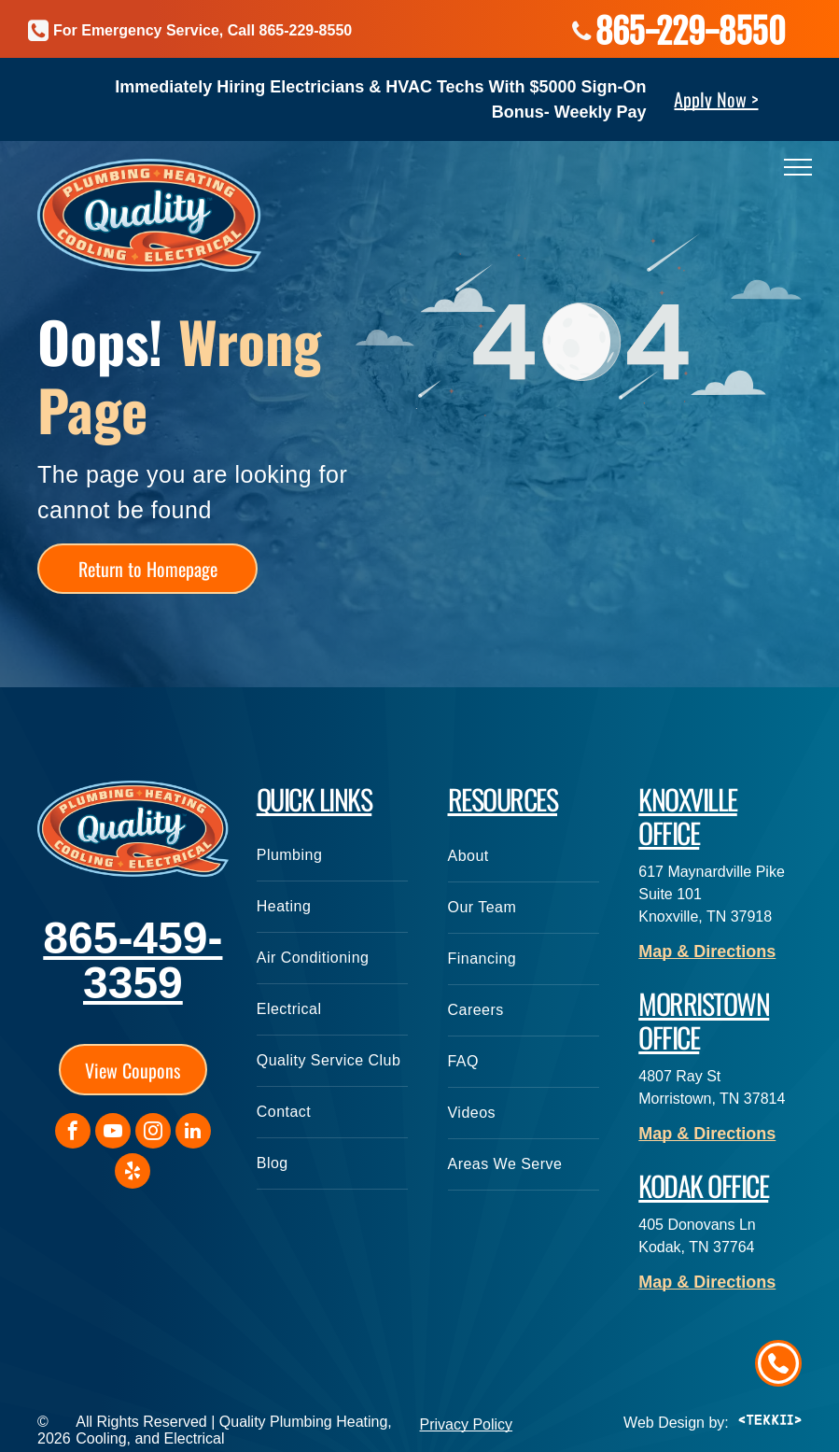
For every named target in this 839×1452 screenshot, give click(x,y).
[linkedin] (193, 1133)
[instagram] (153, 1133)
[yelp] (132, 1173)
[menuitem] (332, 855)
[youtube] (113, 1133)
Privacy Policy (466, 1424)
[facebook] (73, 1133)
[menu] (798, 167)
